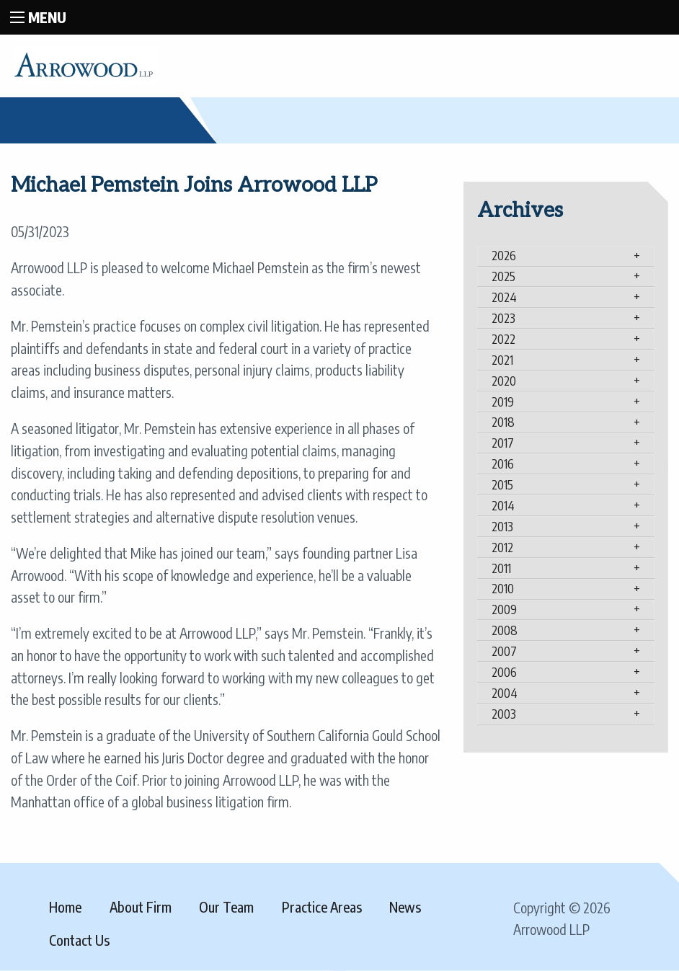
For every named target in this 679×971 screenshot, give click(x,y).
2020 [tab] (504, 381)
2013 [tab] (502, 526)
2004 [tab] (505, 693)
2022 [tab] (503, 339)
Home (65, 906)
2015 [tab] (502, 484)
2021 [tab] (502, 360)
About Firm (141, 906)
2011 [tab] (501, 568)
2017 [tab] (503, 443)
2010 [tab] (503, 588)
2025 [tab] (503, 276)
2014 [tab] (503, 505)
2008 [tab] (505, 630)
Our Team (226, 906)
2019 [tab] (503, 401)
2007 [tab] (504, 651)
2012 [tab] (502, 547)
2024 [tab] (504, 297)
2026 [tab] (504, 255)
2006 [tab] (504, 672)
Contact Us (79, 940)
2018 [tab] (503, 422)
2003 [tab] (504, 714)
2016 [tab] (503, 463)
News (405, 906)
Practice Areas (322, 906)
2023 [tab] (503, 318)
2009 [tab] (504, 609)
